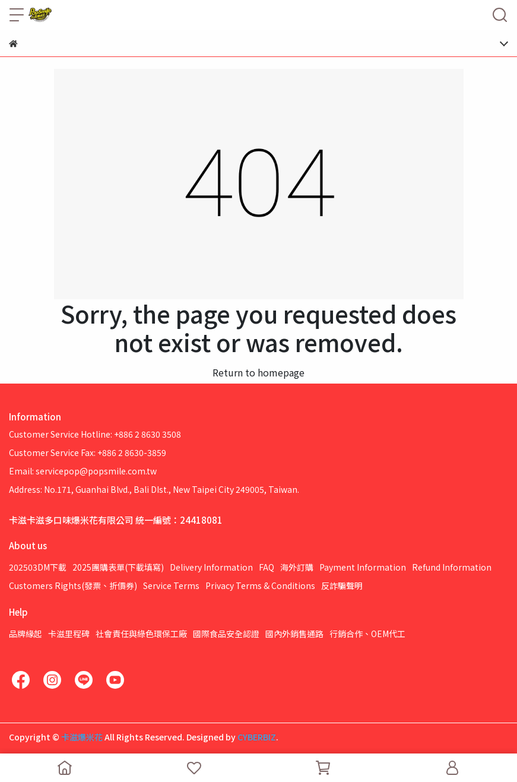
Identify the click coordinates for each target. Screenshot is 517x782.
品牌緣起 (25, 633)
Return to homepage (258, 372)
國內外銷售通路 (294, 633)
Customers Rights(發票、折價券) (73, 585)
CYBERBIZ (256, 737)
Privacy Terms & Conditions (260, 585)
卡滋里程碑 (69, 633)
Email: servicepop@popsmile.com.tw (83, 471)
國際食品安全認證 (226, 633)
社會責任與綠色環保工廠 (141, 633)
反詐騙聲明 (342, 585)
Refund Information (451, 567)
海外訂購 (296, 567)
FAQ (266, 567)
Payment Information (362, 567)
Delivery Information (211, 567)
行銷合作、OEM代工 (367, 633)
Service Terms (171, 585)
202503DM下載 (37, 567)
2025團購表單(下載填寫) (118, 567)
